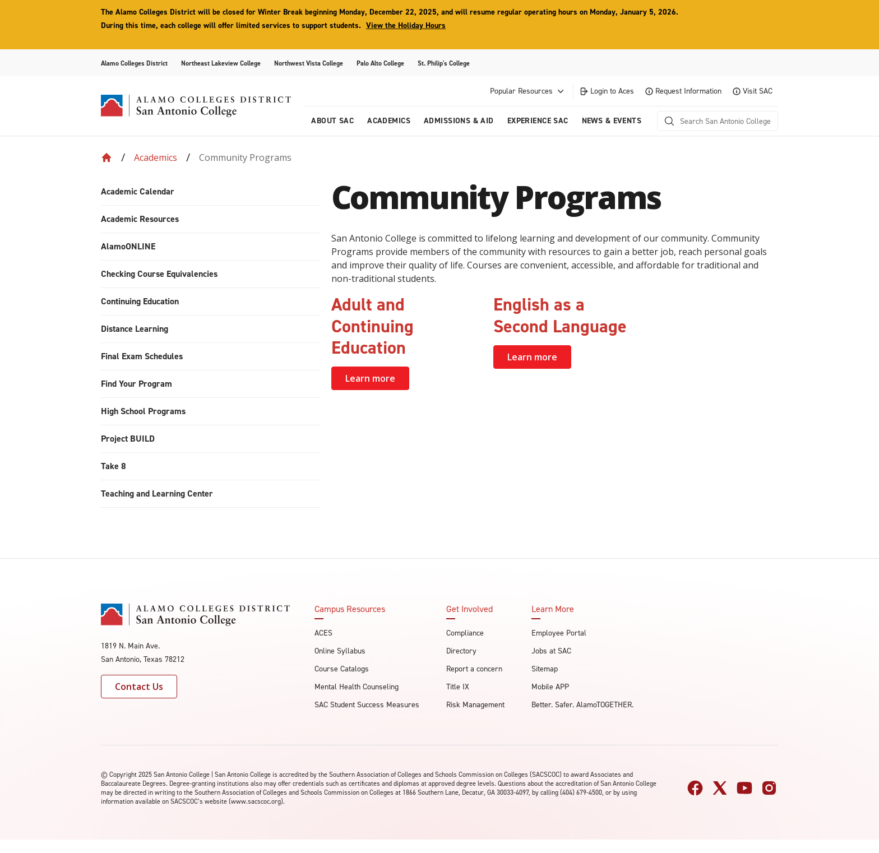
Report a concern (474, 669)
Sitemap (544, 669)
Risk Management (475, 704)
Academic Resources (140, 219)
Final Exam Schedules (142, 356)
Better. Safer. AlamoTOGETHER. (582, 704)
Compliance (465, 633)
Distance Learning (134, 329)
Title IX (457, 687)
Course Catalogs (341, 669)
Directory (461, 651)
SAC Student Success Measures (366, 704)
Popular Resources (528, 91)
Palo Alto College (380, 63)
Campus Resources (349, 609)
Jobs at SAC (551, 651)
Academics (388, 120)
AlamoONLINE (128, 246)
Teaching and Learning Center (157, 493)
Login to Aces (606, 91)
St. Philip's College (444, 63)
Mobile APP (550, 687)
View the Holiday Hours (406, 25)
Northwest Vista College (308, 63)
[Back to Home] (106, 157)
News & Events (611, 120)
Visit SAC (752, 91)
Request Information (683, 91)
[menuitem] (210, 192)
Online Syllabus (340, 651)
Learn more (370, 378)
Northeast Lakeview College (221, 63)
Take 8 (113, 466)
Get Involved (469, 609)
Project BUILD (128, 438)
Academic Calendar (137, 191)
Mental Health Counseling (356, 687)
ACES (323, 633)
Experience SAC (537, 120)
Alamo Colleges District (134, 63)
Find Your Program (136, 384)
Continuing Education (140, 301)
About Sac (332, 120)
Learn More (552, 609)
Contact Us (139, 686)
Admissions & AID (459, 120)
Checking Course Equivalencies (159, 274)
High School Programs (143, 411)
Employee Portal (558, 633)
